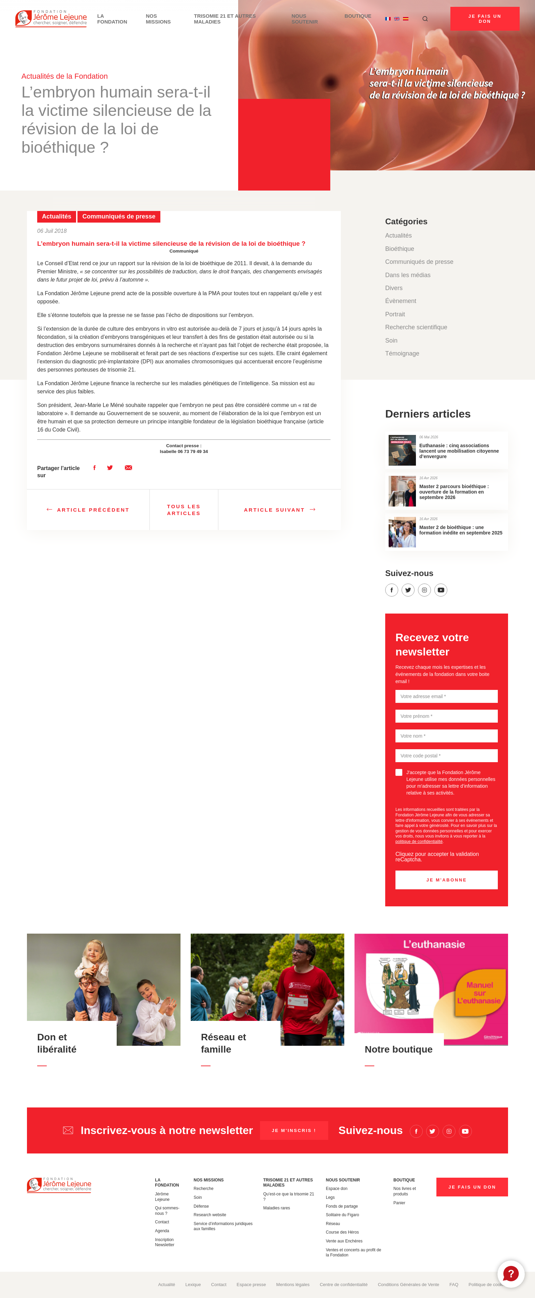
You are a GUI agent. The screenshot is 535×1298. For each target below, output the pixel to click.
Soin (391, 340)
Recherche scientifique (416, 327)
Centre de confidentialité (343, 1284)
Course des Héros (342, 1232)
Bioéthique (399, 248)
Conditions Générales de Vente (408, 1284)
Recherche (204, 1188)
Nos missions (185, 18)
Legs (330, 1197)
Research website (210, 1214)
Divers (394, 288)
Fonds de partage (342, 1206)
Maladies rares (276, 1208)
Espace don (336, 1188)
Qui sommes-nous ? (167, 1211)
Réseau (333, 1223)
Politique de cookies (488, 1284)
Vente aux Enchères (344, 1241)
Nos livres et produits (404, 1191)
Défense (201, 1206)
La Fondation (141, 18)
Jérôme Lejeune (162, 1197)
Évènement (400, 301)
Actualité (166, 1284)
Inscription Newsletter (164, 1242)
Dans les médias (408, 275)
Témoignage (402, 353)
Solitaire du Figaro (342, 1214)
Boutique (358, 18)
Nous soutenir (317, 18)
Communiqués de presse (419, 261)
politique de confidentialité (419, 841)
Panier (399, 1203)
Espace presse (251, 1284)
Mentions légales (293, 1284)
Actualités (398, 235)
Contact (162, 1222)
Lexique (193, 1284)
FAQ (453, 1284)
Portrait (395, 314)
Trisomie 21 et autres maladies (250, 18)
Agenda (162, 1230)
